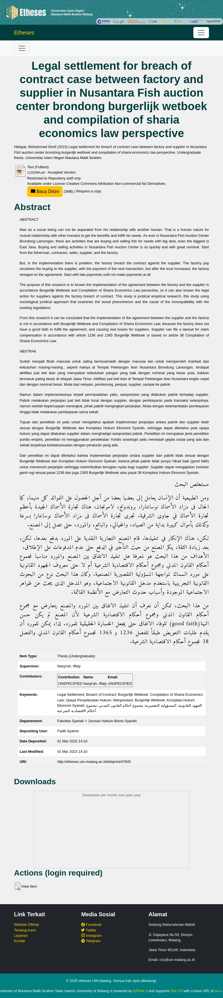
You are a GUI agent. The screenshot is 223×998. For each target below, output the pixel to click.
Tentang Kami (25, 930)
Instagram (91, 935)
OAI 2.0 (176, 991)
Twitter (88, 930)
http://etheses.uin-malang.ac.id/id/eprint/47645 (94, 762)
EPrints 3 (140, 991)
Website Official (26, 924)
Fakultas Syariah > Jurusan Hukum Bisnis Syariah (97, 721)
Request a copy (88, 191)
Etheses (24, 32)
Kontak (19, 941)
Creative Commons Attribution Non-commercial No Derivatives (115, 183)
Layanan (21, 935)
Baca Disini (45, 191)
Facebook (91, 924)
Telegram (91, 941)
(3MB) (50, 191)
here (218, 991)
